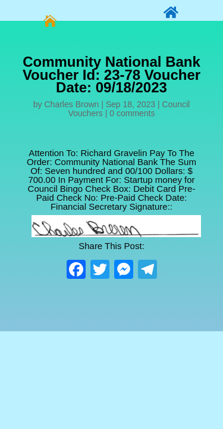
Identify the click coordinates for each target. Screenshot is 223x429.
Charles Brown (72, 104)
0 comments (132, 113)
